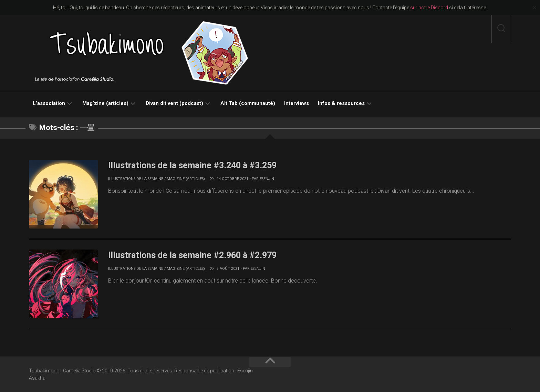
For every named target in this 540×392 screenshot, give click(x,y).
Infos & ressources (341, 103)
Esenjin (267, 179)
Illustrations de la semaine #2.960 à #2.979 (195, 255)
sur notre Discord (429, 7)
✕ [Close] (534, 7)
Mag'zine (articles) (186, 179)
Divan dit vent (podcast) (174, 103)
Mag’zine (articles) (105, 103)
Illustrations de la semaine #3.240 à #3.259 (195, 165)
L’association (49, 103)
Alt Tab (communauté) (247, 103)
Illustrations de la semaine (135, 179)
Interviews (296, 103)
